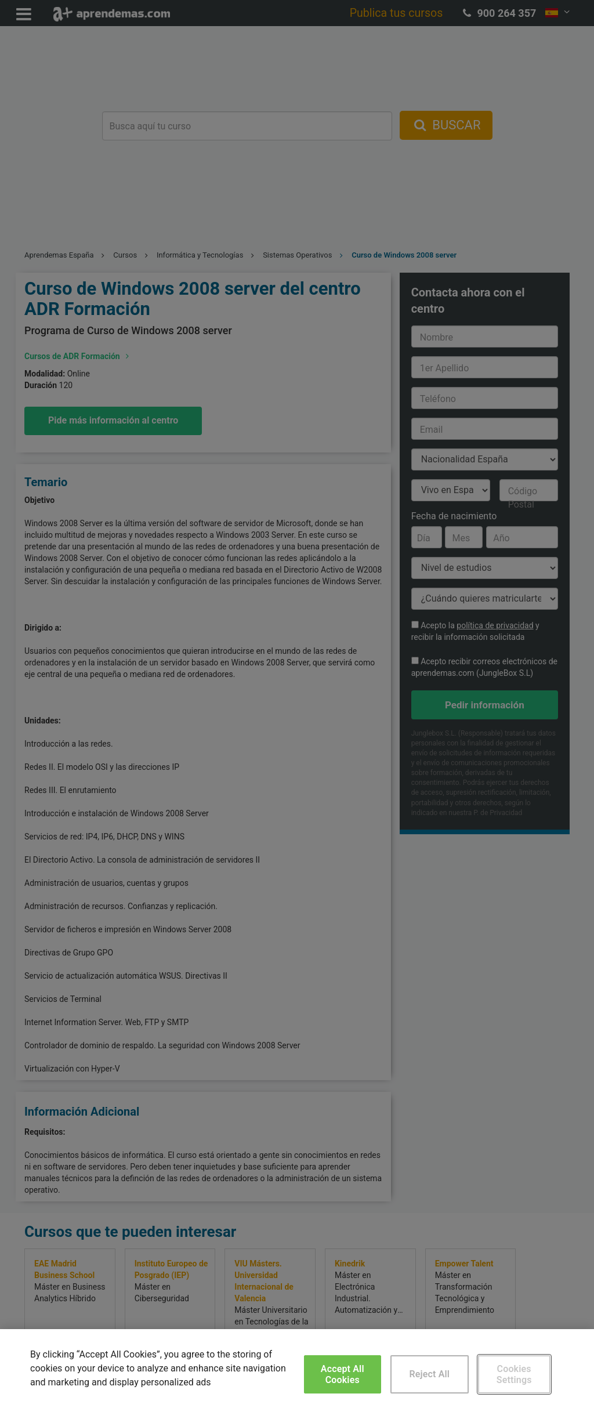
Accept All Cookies (342, 1374)
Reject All (429, 1374)
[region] (297, 1368)
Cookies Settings (514, 1374)
